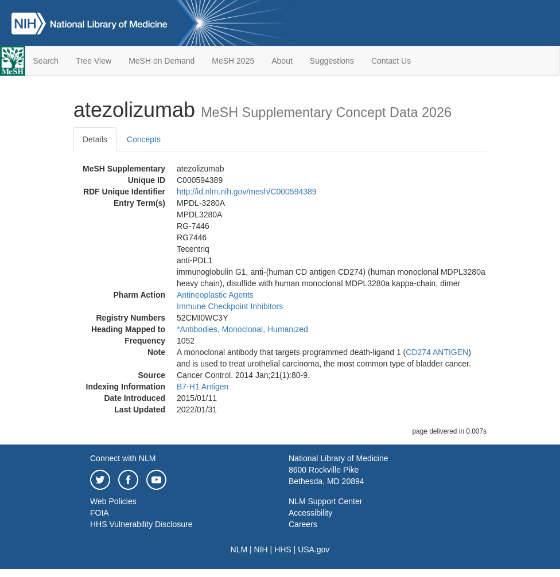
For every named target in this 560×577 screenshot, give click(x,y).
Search (46, 60)
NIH (261, 549)
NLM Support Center (325, 501)
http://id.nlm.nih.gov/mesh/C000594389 (247, 191)
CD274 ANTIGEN (437, 352)
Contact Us (391, 60)
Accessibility (310, 512)
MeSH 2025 (233, 60)
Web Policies (113, 501)
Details (95, 139)
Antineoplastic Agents (215, 294)
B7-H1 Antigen (202, 386)
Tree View (93, 60)
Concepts (144, 139)
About (282, 60)
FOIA (99, 512)
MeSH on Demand (162, 60)
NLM (239, 549)
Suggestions (332, 60)
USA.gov (313, 549)
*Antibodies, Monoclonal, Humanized (242, 329)
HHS (282, 549)
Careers (303, 524)
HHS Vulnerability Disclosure (141, 524)
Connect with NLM (122, 458)
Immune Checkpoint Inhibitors (230, 306)
